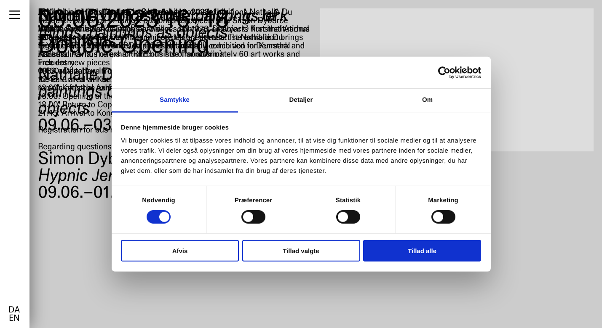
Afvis (180, 250)
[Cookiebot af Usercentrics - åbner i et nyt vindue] (444, 72)
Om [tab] (427, 99)
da (14, 310)
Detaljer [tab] (301, 99)
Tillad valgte (301, 250)
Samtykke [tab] (175, 99)
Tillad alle (422, 250)
